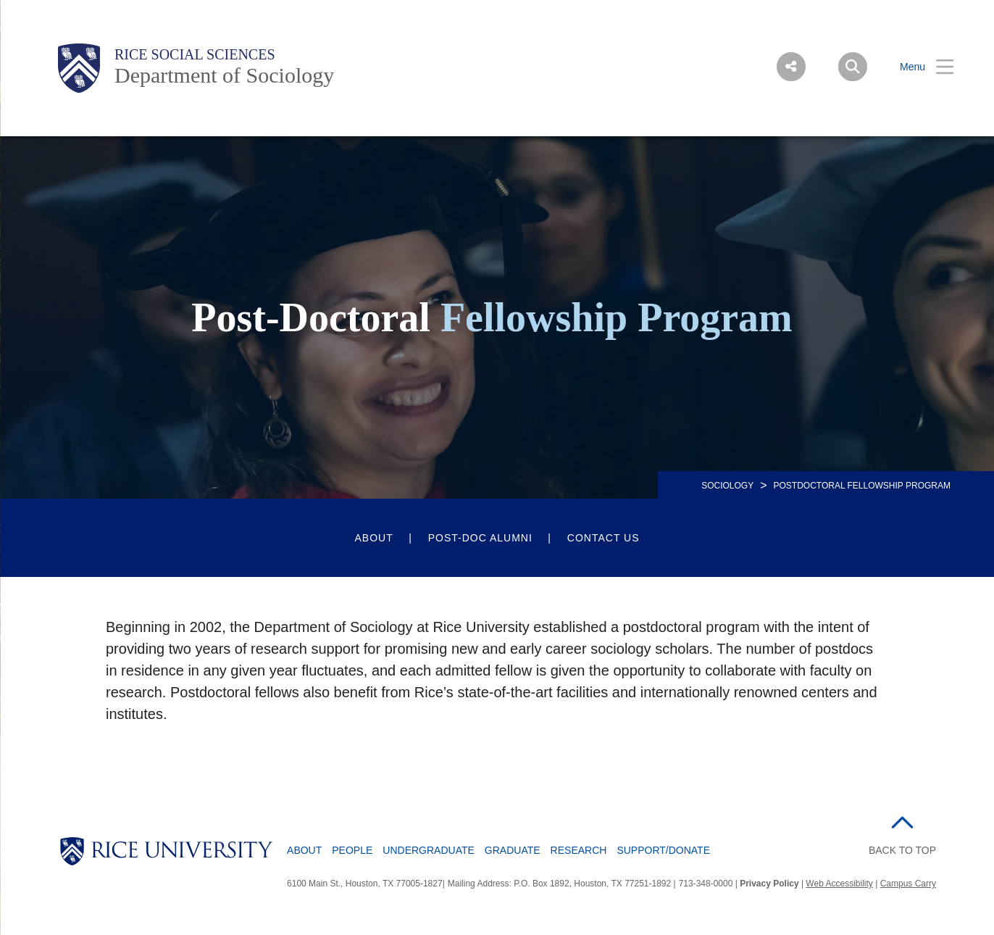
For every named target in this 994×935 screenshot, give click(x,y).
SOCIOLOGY (727, 486)
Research (579, 850)
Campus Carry (908, 883)
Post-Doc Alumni (480, 538)
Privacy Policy (769, 883)
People (352, 850)
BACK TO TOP (902, 850)
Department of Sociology (224, 75)
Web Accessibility (839, 883)
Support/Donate (663, 850)
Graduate (512, 850)
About (373, 538)
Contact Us (603, 538)
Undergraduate (429, 850)
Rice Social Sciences (194, 54)
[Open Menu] (918, 67)
